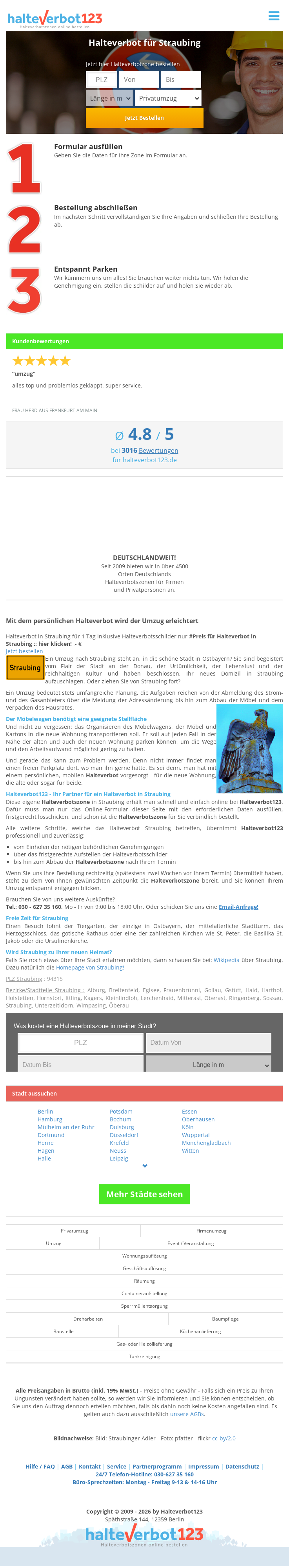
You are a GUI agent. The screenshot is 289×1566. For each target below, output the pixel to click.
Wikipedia (227, 960)
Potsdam (121, 1111)
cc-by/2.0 (224, 1438)
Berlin (45, 1111)
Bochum (120, 1119)
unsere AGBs (187, 1414)
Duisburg (122, 1127)
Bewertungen (158, 450)
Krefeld (119, 1142)
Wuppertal (196, 1135)
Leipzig (119, 1158)
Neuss (118, 1150)
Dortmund (51, 1135)
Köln (188, 1127)
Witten (190, 1150)
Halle (44, 1158)
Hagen (46, 1150)
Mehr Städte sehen (144, 1194)
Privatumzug (169, 98)
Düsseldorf (124, 1135)
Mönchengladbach (206, 1142)
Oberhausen (198, 1119)
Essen (189, 1111)
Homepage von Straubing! (90, 967)
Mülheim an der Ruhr (66, 1127)
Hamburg (50, 1119)
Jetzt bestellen (24, 651)
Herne (46, 1142)
